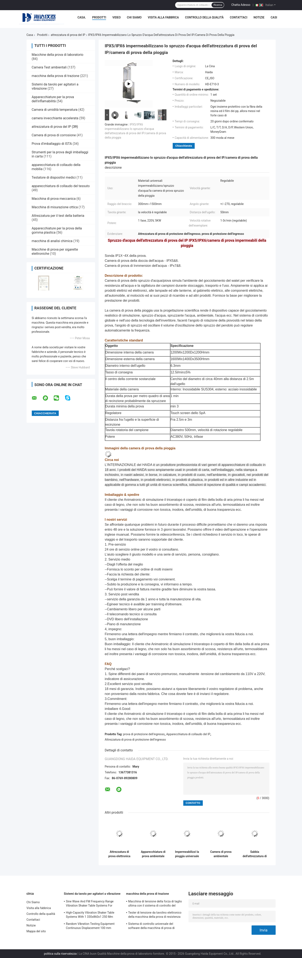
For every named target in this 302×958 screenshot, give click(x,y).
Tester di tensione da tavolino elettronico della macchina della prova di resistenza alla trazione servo (155, 915)
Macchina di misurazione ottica (55, 207)
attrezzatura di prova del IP (68, 35)
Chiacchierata (183, 145)
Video (116, 17)
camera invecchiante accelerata (55, 118)
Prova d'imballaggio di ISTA (52, 144)
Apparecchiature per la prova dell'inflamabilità (53, 99)
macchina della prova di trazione (55, 76)
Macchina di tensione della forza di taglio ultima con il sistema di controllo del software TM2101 (155, 904)
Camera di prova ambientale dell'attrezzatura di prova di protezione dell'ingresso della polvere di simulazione (221, 854)
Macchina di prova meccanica (54, 199)
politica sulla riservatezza (60, 953)
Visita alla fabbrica (163, 17)
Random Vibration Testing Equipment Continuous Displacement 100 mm (90, 926)
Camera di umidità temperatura (55, 110)
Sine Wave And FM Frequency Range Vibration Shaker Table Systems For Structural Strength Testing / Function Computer (90, 904)
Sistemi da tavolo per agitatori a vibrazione (92, 893)
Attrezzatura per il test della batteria (58, 216)
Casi (274, 17)
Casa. (81, 17)
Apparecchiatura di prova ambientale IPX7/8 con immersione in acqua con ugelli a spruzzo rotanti (153, 854)
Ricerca (218, 5)
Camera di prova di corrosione (54, 135)
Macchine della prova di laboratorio (57, 55)
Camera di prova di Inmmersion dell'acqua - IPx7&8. (143, 265)
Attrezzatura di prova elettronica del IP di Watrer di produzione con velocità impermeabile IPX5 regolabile (119, 854)
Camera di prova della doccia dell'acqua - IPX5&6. (142, 260)
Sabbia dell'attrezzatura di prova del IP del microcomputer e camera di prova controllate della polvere (255, 854)
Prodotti (99, 17)
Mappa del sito (36, 931)
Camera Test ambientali (49, 67)
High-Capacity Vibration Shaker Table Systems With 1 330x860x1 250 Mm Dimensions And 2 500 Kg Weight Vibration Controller (90, 915)
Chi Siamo (134, 17)
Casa (30, 35)
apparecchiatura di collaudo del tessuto (61, 186)
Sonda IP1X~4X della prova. (126, 255)
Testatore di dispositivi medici (54, 177)
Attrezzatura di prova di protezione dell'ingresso (135, 739)
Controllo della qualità (204, 17)
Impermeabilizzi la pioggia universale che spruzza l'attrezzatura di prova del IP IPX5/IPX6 (187, 854)
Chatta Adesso (240, 4)
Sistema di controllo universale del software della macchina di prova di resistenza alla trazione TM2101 (151, 926)
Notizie (259, 17)
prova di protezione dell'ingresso (144, 734)
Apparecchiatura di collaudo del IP (188, 734)
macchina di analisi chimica (52, 241)
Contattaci (238, 17)
